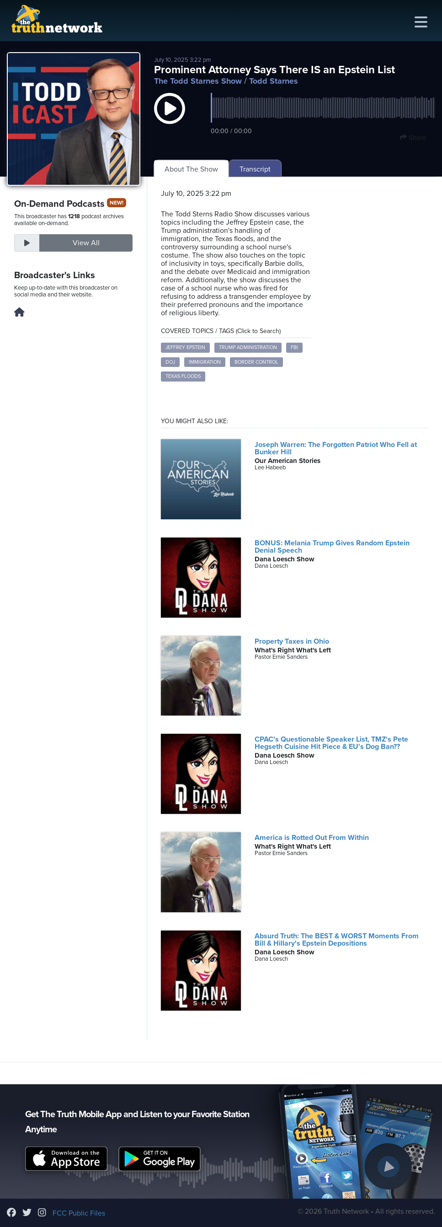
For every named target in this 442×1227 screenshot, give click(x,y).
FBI (294, 347)
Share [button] (413, 138)
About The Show (191, 169)
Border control (256, 362)
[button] (169, 117)
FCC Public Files (79, 1213)
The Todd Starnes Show (198, 81)
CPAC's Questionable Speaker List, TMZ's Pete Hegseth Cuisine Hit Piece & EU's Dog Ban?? (331, 743)
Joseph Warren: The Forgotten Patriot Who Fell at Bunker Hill (336, 448)
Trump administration (248, 347)
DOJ (170, 362)
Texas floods (183, 376)
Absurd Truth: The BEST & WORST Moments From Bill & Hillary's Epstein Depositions (337, 939)
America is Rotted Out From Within (312, 837)
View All (86, 243)
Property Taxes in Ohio (292, 641)
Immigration (205, 362)
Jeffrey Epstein (185, 347)
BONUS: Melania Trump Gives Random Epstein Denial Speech (332, 546)
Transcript (255, 169)
